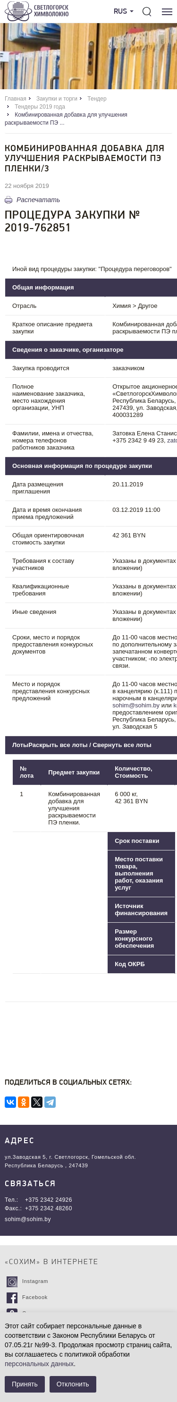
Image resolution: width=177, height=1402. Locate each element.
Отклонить (73, 1384)
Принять (25, 1384)
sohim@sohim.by (136, 705)
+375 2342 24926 (48, 1200)
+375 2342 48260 (48, 1208)
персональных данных (39, 1364)
